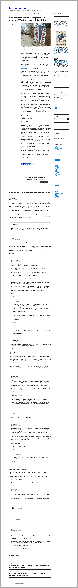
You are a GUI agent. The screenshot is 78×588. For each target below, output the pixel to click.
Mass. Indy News (47, 13)
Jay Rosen (56, 168)
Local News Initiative (64, 52)
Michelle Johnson (57, 179)
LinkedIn (56, 110)
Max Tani (56, 175)
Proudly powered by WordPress (19, 583)
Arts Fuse (56, 146)
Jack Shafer (56, 166)
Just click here (59, 25)
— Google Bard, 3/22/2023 (58, 73)
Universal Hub (57, 196)
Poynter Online (57, 187)
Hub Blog (56, 165)
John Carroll (57, 170)
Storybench (56, 190)
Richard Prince (57, 189)
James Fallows (57, 167)
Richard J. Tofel (57, 188)
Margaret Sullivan (57, 172)
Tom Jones (56, 195)
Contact (18, 13)
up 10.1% (48, 144)
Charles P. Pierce (57, 150)
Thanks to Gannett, (27, 58)
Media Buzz (56, 176)
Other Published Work (37, 13)
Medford (13, 28)
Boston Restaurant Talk (58, 148)
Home (10, 13)
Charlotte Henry (57, 151)
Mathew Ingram (57, 174)
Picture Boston (57, 186)
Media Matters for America (59, 177)
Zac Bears (16, 28)
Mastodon (56, 109)
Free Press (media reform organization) (61, 163)
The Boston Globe (57, 53)
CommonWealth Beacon (58, 154)
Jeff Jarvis (56, 169)
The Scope (56, 191)
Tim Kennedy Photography (59, 193)
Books (29, 13)
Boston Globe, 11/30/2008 (59, 84)
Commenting (24, 13)
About (14, 13)
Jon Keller (56, 171)
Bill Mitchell (57, 147)
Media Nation (17, 8)
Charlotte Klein (57, 152)
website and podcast (57, 48)
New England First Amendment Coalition (61, 180)
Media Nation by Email (56, 13)
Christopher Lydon (58, 153)
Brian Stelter (57, 149)
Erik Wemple (57, 161)
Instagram (56, 111)
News (10, 25)
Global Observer (57, 164)
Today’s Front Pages (58, 194)
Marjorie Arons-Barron (58, 173)
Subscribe (44, 181)
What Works (57, 197)
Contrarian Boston (58, 155)
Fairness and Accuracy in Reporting (60, 162)
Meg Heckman (57, 178)
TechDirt (56, 192)
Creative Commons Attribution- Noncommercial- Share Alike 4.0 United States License (60, 61)
